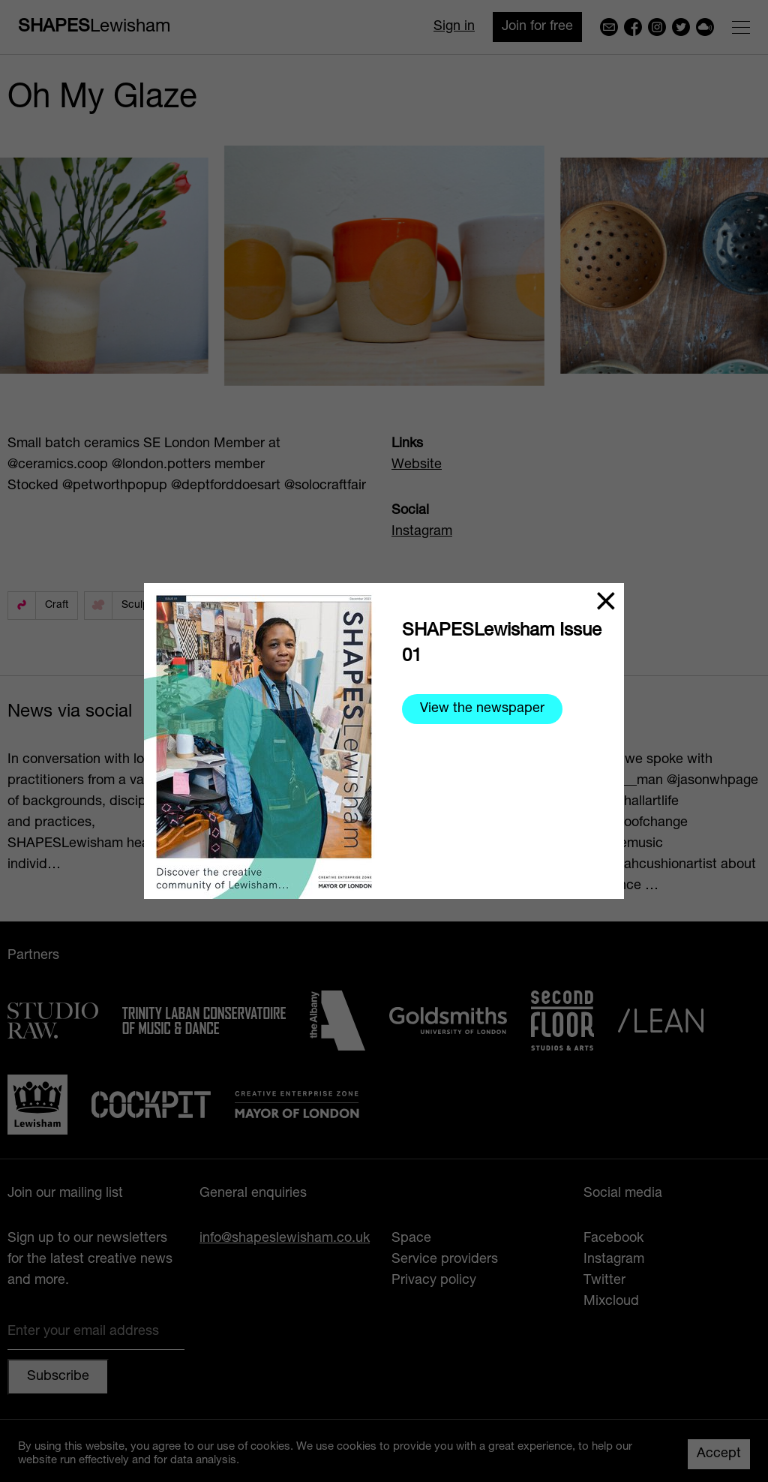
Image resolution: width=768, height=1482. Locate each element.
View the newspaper (482, 709)
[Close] (606, 601)
